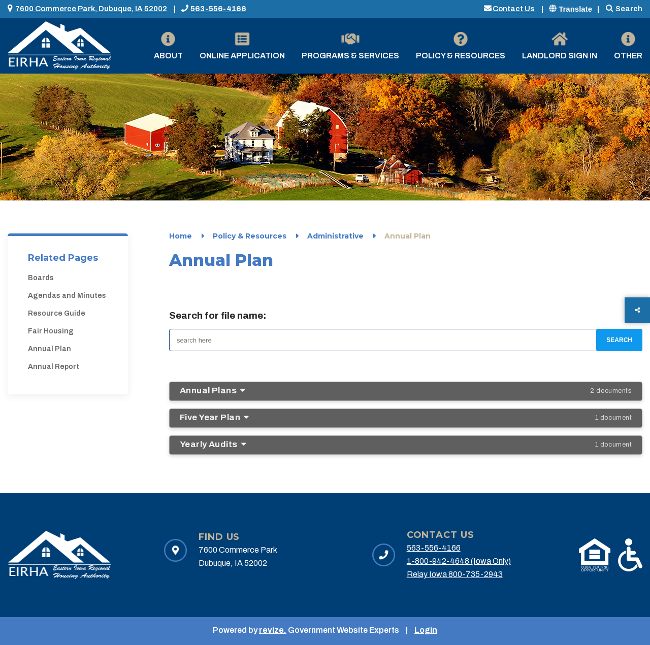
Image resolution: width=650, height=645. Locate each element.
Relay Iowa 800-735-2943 (455, 574)
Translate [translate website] (570, 9)
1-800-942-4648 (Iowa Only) (459, 561)
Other (628, 46)
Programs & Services (350, 46)
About (168, 46)
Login (425, 630)
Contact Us (514, 9)
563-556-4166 (218, 9)
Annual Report (53, 366)
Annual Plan (49, 349)
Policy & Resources (460, 46)
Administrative (335, 236)
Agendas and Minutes (67, 295)
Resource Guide (56, 313)
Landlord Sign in (559, 46)
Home (180, 236)
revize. (272, 630)
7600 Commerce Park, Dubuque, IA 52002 (91, 9)
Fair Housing (51, 331)
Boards (41, 278)
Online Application (242, 46)
